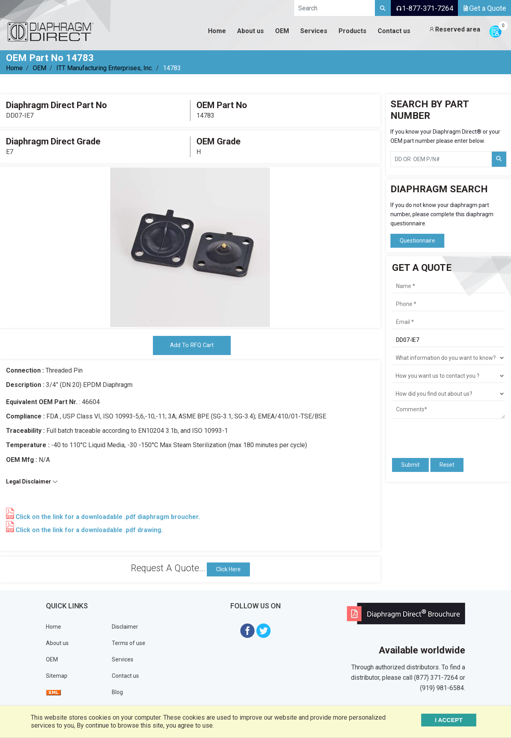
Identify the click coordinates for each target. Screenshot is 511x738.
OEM (39, 68)
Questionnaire (417, 240)
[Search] (383, 8)
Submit (410, 465)
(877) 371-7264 (436, 679)
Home (14, 68)
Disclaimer (125, 629)
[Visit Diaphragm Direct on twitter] (263, 632)
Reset (447, 465)
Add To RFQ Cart (191, 346)
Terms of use (128, 645)
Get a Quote (484, 8)
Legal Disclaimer (32, 483)
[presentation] (438, 435)
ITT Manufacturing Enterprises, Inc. (104, 68)
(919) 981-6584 (442, 689)
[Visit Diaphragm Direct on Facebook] (247, 632)
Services (122, 661)
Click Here (228, 571)
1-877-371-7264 (424, 8)
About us (57, 645)
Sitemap (56, 678)
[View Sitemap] (53, 694)
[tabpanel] (190, 247)
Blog (117, 694)
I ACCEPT (456, 719)
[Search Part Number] (499, 159)
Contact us (125, 678)
